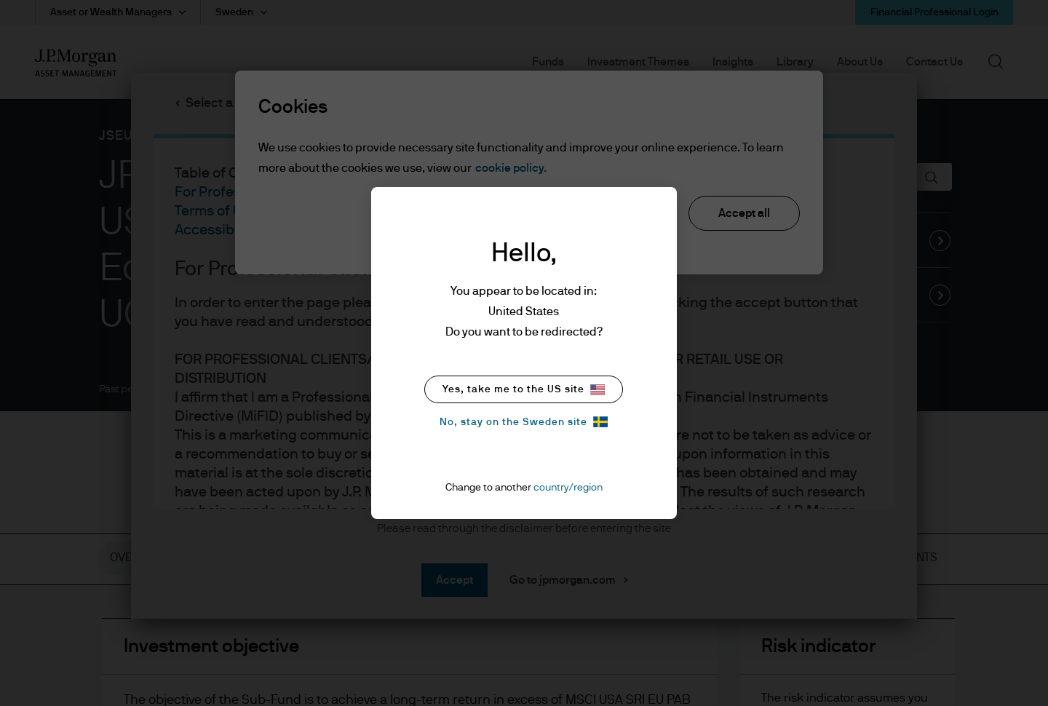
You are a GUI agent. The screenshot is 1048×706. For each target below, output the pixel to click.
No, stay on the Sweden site (524, 421)
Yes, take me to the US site (523, 389)
